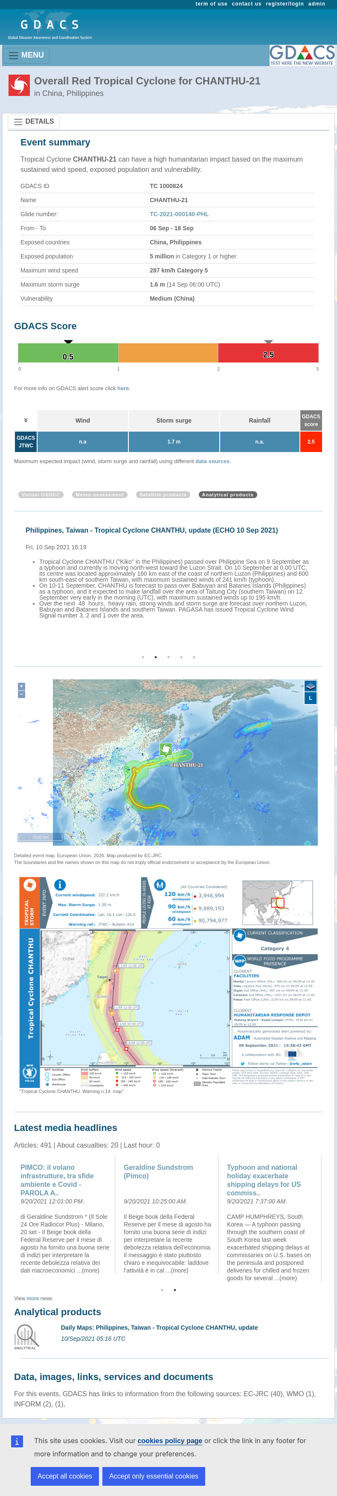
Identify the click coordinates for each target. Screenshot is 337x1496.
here (123, 388)
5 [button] (194, 657)
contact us (247, 4)
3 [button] (168, 657)
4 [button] (181, 657)
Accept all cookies (65, 1476)
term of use (212, 4)
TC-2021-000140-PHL (179, 214)
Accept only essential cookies (153, 1476)
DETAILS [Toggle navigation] (33, 122)
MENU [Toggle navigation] (26, 55)
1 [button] (143, 657)
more (32, 1299)
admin (316, 4)
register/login (285, 4)
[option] (171, 571)
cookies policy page (169, 1440)
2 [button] (155, 657)
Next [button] (324, 583)
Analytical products (228, 494)
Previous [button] (13, 583)
